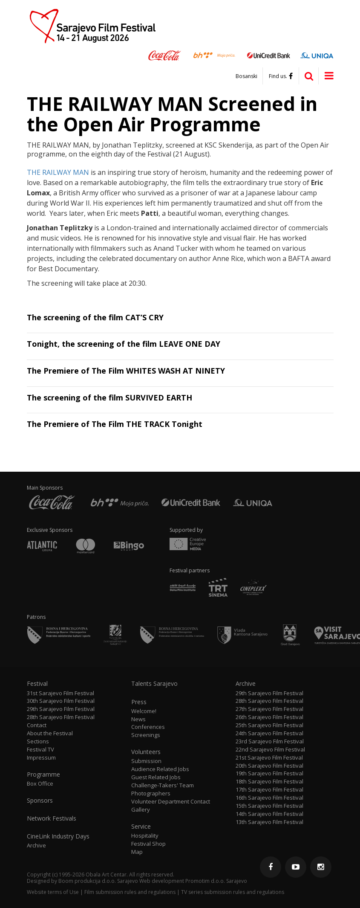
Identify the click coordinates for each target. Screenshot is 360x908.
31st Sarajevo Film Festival (60, 693)
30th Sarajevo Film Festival (61, 701)
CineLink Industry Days (58, 836)
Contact (36, 725)
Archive (36, 845)
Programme (43, 774)
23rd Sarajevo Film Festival (270, 741)
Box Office (40, 783)
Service (141, 826)
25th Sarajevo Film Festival (269, 725)
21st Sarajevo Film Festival (269, 757)
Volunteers (146, 752)
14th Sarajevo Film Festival (269, 814)
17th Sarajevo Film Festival (269, 789)
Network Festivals (51, 818)
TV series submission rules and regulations (232, 892)
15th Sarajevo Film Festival (269, 805)
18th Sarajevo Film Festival (269, 781)
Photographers (150, 793)
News (138, 719)
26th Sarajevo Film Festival (269, 717)
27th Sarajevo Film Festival (269, 709)
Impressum (41, 757)
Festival (37, 684)
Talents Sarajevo (154, 684)
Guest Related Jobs (156, 777)
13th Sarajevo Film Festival (269, 822)
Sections (38, 741)
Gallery (140, 809)
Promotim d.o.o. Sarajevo (216, 881)
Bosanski (246, 76)
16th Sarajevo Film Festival (269, 797)
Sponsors (40, 800)
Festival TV (40, 749)
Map (137, 852)
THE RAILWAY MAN (58, 172)
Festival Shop (148, 843)
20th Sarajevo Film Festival (269, 765)
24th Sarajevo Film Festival (269, 733)
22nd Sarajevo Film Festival (270, 749)
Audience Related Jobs (160, 769)
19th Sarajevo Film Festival (269, 773)
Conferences (148, 727)
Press (139, 702)
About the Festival (50, 733)
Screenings (145, 735)
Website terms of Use (53, 892)
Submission (146, 761)
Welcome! (143, 711)
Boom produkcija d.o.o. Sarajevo (98, 881)
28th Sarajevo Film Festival (61, 717)
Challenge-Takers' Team (162, 785)
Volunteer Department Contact (170, 801)
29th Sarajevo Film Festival (61, 709)
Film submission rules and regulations (130, 892)
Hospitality (144, 835)
